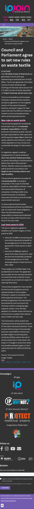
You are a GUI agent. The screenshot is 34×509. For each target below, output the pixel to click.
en (5, 20)
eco (29, 362)
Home (5, 39)
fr (17, 20)
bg (11, 20)
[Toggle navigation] (3, 25)
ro (23, 20)
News (11, 39)
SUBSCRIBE (5, 488)
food (2, 362)
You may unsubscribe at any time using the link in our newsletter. (16, 484)
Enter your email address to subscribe (12, 470)
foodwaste (8, 362)
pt (29, 20)
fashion (24, 362)
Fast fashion (17, 362)
